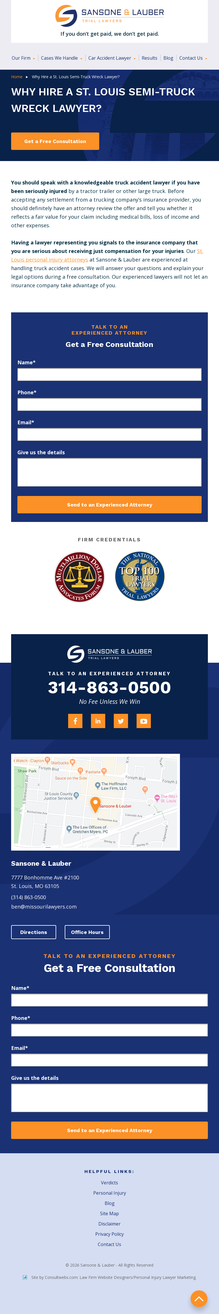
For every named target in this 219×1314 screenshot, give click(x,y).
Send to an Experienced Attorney (109, 505)
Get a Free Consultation (55, 141)
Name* (26, 362)
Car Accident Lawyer (110, 58)
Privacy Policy (109, 1234)
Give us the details (41, 452)
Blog (168, 58)
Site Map (109, 1214)
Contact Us (191, 58)
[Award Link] (79, 577)
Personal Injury (109, 1193)
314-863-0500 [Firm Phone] (109, 688)
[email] (109, 434)
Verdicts (109, 1183)
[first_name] (109, 374)
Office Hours (88, 932)
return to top (199, 1298)
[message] (109, 472)
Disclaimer (109, 1224)
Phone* (26, 392)
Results (149, 58)
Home (17, 76)
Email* (25, 422)
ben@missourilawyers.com (44, 906)
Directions (34, 932)
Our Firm (22, 58)
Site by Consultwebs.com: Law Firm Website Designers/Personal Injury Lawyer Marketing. (109, 1277)
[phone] (109, 404)
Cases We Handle (60, 58)
